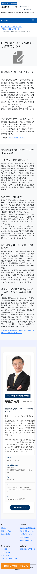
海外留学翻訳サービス (28, 537)
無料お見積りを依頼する (16, 566)
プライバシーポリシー (9, 558)
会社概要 (4, 549)
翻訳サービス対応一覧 (28, 528)
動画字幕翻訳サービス (28, 540)
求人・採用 (5, 555)
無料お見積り (6, 534)
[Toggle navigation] (33, 20)
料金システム (6, 531)
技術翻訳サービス (26, 534)
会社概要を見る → (20, 507)
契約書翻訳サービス (27, 531)
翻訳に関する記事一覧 (11, 29)
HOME (5, 20)
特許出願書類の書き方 (17, 138)
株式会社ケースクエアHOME (11, 27)
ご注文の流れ (6, 552)
